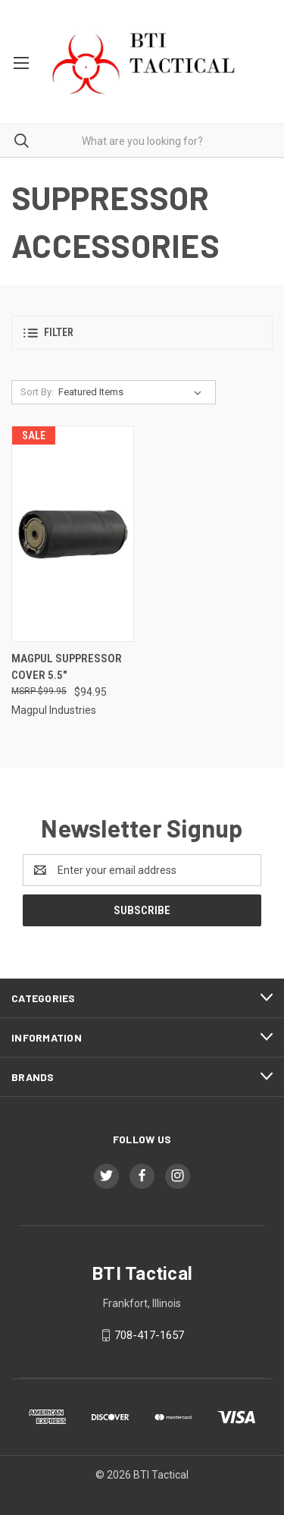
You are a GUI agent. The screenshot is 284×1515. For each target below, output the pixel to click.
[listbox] (133, 392)
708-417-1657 (149, 1335)
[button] (142, 333)
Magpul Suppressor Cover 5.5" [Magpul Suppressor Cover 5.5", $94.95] (66, 667)
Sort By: (37, 392)
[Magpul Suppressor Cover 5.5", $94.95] (72, 534)
